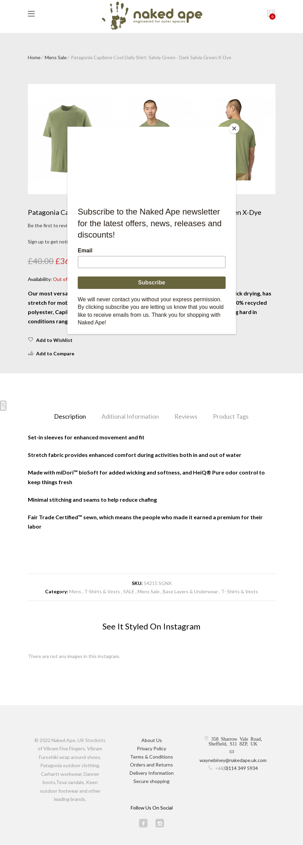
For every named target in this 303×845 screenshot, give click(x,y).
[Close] (234, 128)
